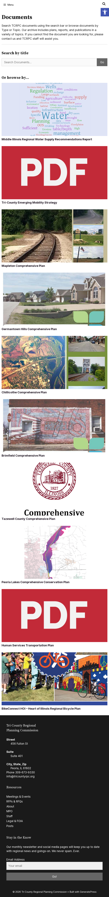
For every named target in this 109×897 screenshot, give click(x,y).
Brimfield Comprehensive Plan (23, 455)
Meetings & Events (18, 796)
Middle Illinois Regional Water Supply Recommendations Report (47, 139)
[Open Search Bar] (104, 4)
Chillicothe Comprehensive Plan (24, 392)
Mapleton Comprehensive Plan (23, 265)
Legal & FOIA (14, 821)
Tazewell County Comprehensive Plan (28, 519)
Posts (9, 826)
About (10, 806)
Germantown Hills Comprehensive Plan (29, 329)
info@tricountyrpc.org (20, 776)
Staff (9, 816)
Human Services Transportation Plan (28, 645)
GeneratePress (88, 891)
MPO (9, 811)
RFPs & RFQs (14, 801)
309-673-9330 (25, 772)
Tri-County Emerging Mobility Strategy (29, 202)
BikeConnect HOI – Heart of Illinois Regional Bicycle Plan (41, 708)
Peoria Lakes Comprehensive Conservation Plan (35, 582)
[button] (105, 12)
